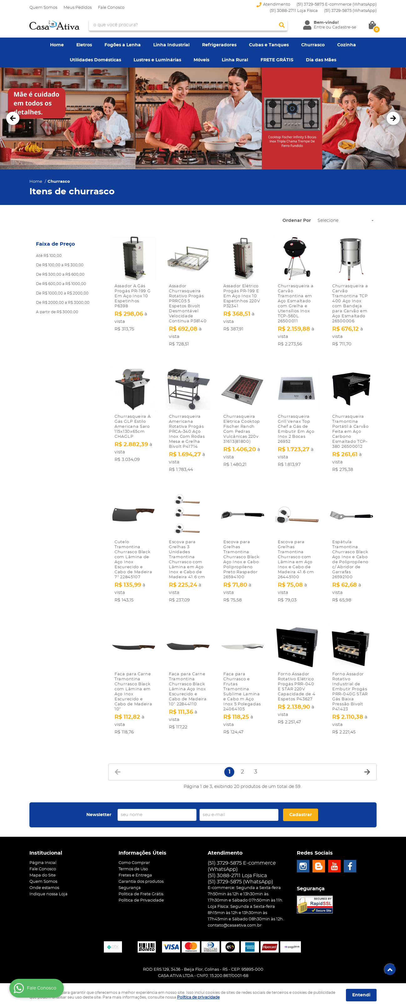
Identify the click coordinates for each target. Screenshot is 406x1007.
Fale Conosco (111, 8)
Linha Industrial (171, 45)
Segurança (130, 874)
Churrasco (313, 45)
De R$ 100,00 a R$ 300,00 (60, 265)
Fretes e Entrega (135, 862)
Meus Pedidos (77, 8)
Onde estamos (44, 874)
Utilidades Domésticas (95, 60)
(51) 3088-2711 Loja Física (294, 11)
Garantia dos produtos (141, 868)
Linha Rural (235, 60)
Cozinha (346, 45)
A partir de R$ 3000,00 (57, 312)
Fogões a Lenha (122, 45)
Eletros (84, 45)
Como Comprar (134, 849)
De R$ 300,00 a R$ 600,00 (60, 274)
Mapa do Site (42, 862)
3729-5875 (350, 11)
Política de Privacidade (141, 887)
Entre (319, 27)
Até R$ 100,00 (49, 256)
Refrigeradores (219, 45)
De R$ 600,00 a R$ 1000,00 (61, 284)
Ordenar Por (296, 220)
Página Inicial (42, 849)
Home (57, 45)
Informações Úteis (142, 839)
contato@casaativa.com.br (234, 912)
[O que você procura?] (281, 25)
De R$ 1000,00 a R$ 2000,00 (62, 293)
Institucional (45, 839)
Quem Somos (43, 8)
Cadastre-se (344, 27)
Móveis (201, 60)
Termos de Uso (133, 856)
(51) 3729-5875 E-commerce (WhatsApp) (337, 5)
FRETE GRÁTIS (277, 60)
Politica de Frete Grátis (141, 881)
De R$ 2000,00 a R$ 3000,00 (62, 302)
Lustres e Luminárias (157, 60)
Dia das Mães (321, 60)
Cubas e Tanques (269, 45)
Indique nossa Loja (48, 881)
